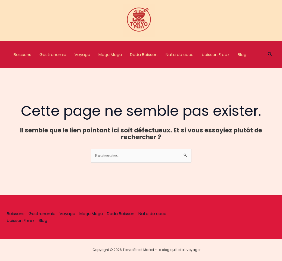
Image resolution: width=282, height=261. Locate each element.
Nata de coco (180, 54)
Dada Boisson (143, 54)
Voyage (82, 54)
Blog (242, 54)
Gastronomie (52, 54)
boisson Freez (216, 54)
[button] (270, 54)
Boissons (22, 54)
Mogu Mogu (110, 54)
